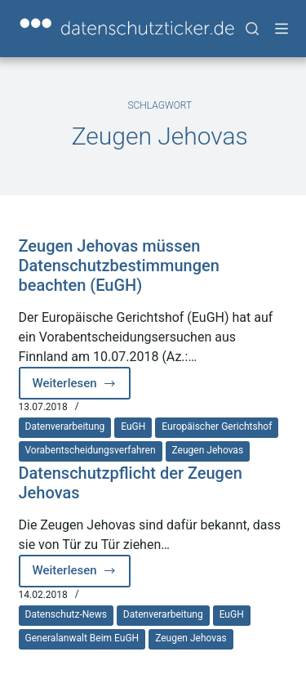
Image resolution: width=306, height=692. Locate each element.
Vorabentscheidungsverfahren (90, 450)
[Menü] (281, 28)
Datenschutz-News (66, 614)
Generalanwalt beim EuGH (82, 638)
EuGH (133, 426)
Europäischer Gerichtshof (217, 426)
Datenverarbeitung (65, 426)
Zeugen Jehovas (208, 450)
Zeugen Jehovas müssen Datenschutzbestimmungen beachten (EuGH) (119, 265)
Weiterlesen (82, 388)
